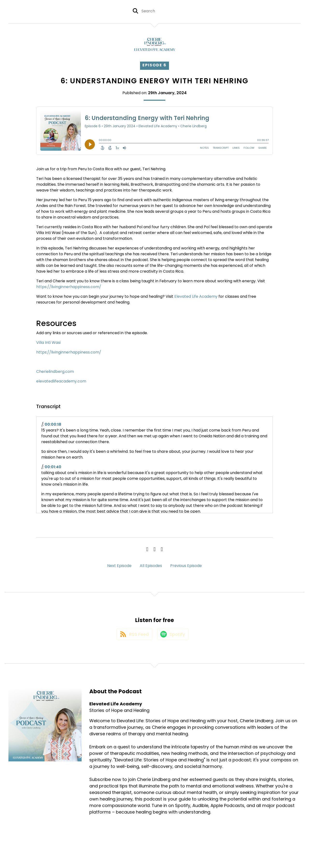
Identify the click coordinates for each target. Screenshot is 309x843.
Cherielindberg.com (55, 371)
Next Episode (119, 565)
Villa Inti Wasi (48, 342)
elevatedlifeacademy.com (61, 381)
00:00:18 (53, 424)
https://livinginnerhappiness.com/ (68, 287)
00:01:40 (53, 467)
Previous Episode (186, 565)
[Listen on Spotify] (173, 636)
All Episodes (151, 565)
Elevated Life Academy (196, 296)
